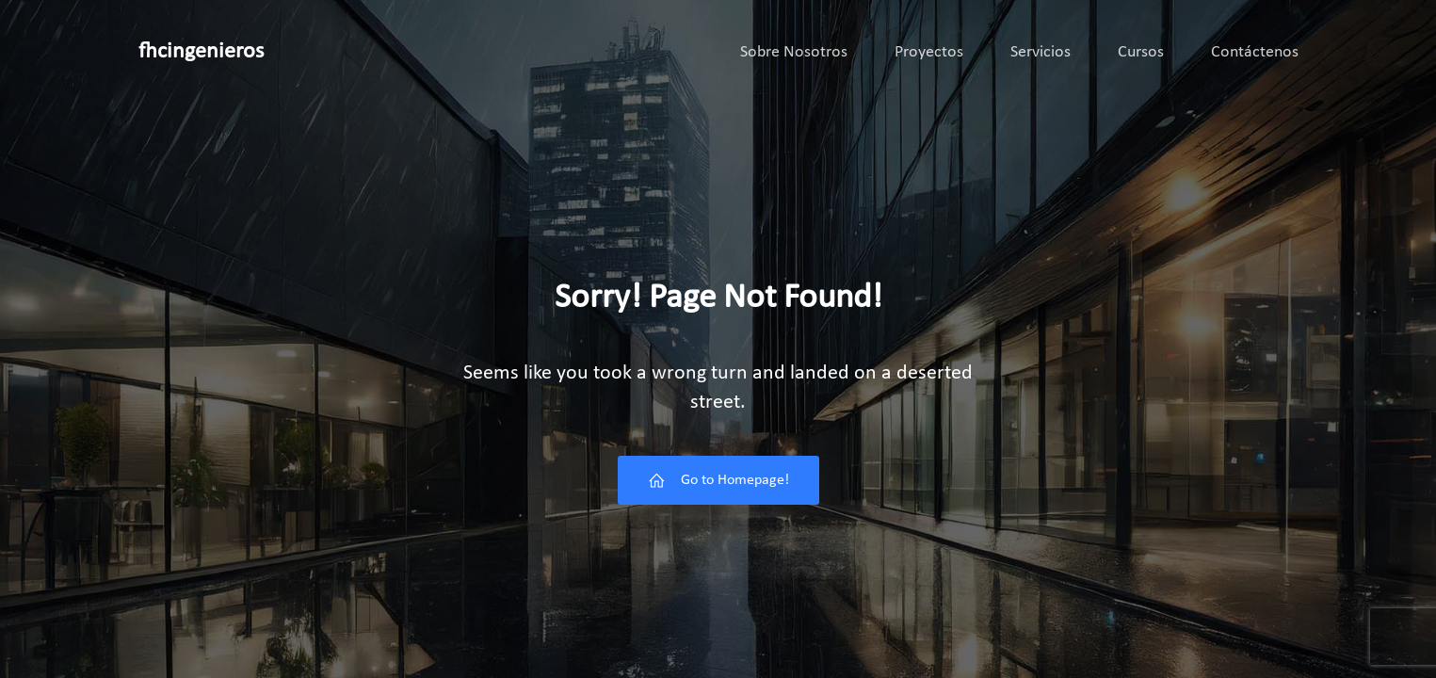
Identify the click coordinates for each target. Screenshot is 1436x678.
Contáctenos (1255, 52)
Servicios (1040, 52)
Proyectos (929, 52)
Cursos (1141, 52)
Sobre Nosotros (793, 52)
